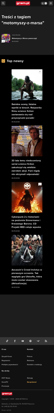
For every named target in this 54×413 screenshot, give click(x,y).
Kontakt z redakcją (34, 364)
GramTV (5, 382)
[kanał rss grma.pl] (46, 341)
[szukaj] (3, 3)
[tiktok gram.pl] (7, 341)
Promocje (5, 386)
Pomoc (29, 356)
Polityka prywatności (10, 364)
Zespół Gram (7, 356)
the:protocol (31, 382)
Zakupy (30, 378)
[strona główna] (23, 3)
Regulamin (6, 360)
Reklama (30, 360)
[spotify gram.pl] (31, 341)
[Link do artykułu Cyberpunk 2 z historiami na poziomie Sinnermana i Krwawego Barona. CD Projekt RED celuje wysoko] (27, 207)
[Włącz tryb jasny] (44, 3)
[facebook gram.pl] (15, 341)
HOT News (6, 378)
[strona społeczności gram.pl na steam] (38, 341)
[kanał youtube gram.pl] (23, 341)
